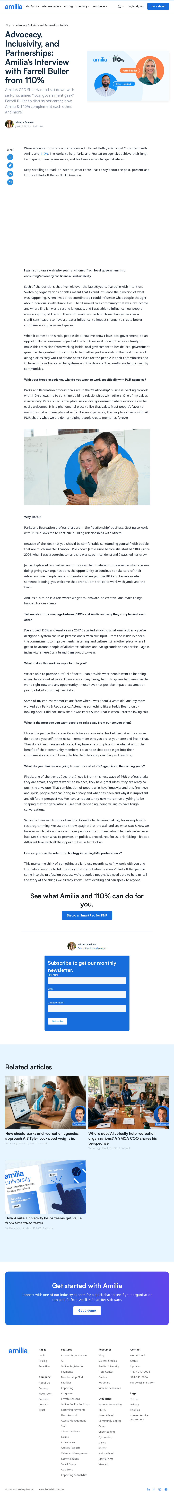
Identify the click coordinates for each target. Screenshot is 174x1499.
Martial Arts (106, 1458)
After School (106, 1415)
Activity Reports (70, 1447)
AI (62, 1360)
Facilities (66, 1382)
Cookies (135, 1410)
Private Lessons (70, 1398)
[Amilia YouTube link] (166, 1490)
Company (83, 6)
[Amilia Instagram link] (159, 1490)
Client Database (70, 1431)
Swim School (106, 1453)
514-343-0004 (139, 1377)
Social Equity (68, 1464)
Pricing (68, 6)
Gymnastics (105, 1437)
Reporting (67, 1388)
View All (103, 1464)
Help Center (106, 1371)
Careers (43, 1388)
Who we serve (51, 6)
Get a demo (158, 6)
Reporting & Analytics (74, 1475)
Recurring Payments (73, 1409)
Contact (43, 1404)
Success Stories (108, 1360)
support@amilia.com (142, 1382)
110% (44, 154)
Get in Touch (137, 1355)
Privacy (134, 1404)
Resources (99, 6)
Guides (103, 1377)
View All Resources (110, 1388)
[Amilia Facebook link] (154, 1490)
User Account (69, 1415)
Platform (32, 6)
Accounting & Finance (74, 1355)
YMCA (102, 1410)
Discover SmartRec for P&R (87, 915)
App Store (67, 1469)
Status (134, 1360)
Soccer (103, 1448)
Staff (63, 1426)
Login (42, 1355)
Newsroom (45, 1393)
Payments (67, 1371)
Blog (8, 25)
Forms (65, 1437)
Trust (42, 1410)
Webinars (104, 1382)
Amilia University (109, 1366)
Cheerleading (107, 1431)
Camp (102, 1426)
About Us (44, 1382)
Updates (135, 1366)
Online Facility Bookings (75, 1404)
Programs (67, 1393)
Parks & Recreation (110, 1404)
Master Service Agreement (139, 1417)
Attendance (68, 1442)
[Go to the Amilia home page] (13, 6)
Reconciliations (70, 1458)
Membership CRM (72, 1377)
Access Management (73, 1420)
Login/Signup (136, 6)
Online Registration (72, 1366)
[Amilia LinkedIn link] (148, 1490)
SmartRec (44, 1366)
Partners (44, 1399)
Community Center (110, 1420)
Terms (134, 1399)
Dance (102, 1442)
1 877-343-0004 (140, 1371)
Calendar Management (75, 1453)
